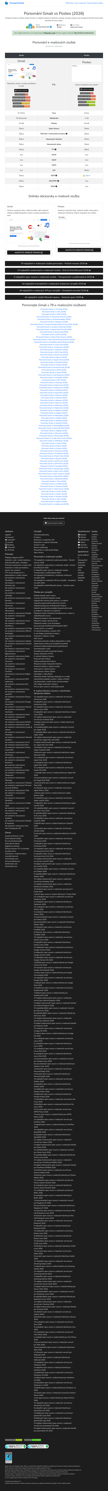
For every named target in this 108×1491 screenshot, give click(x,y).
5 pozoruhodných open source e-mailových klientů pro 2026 (54, 1348)
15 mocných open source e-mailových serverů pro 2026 (52, 829)
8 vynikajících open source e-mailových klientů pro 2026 (53, 903)
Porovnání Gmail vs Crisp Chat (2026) (54, 344)
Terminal (9, 550)
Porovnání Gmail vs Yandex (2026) (54, 494)
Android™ (10, 540)
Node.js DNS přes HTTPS (43, 654)
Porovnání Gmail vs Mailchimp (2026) (54, 405)
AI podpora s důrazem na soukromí (47, 611)
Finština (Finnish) (97, 559)
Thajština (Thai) (97, 617)
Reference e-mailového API (44, 540)
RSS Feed (83, 547)
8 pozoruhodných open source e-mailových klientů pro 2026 (54, 923)
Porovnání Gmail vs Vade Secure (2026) (54, 489)
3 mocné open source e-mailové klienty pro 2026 (53, 974)
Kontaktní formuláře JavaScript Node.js (48, 651)
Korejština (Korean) (95, 589)
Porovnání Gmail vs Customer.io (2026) (54, 347)
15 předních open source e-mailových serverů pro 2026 (52, 748)
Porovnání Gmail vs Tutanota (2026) (54, 486)
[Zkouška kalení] (21, 94)
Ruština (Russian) (95, 604)
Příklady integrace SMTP (14, 557)
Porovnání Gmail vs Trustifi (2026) (54, 484)
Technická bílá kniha (41, 535)
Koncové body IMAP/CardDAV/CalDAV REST (51, 626)
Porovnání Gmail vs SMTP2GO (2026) (54, 463)
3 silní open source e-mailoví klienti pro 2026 (54, 1399)
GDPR (80, 568)
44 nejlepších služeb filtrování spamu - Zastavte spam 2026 (54, 297)
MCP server (38, 638)
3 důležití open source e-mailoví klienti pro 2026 (53, 824)
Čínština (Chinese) (95, 540)
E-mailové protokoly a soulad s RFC (47, 631)
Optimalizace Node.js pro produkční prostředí (51, 643)
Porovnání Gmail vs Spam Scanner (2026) (54, 474)
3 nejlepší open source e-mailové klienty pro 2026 (53, 984)
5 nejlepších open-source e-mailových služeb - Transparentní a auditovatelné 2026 (54, 277)
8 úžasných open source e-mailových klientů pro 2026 (52, 933)
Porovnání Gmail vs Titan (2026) (54, 481)
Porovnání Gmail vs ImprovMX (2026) (54, 393)
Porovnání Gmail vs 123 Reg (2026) (54, 309)
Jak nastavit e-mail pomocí (15, 579)
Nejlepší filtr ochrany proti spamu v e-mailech (51, 600)
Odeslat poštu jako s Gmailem (16, 562)
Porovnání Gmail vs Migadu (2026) (54, 431)
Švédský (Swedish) (95, 613)
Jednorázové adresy (12, 843)
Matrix (81, 542)
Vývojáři (37, 531)
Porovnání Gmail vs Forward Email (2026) (54, 367)
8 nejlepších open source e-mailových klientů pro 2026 (52, 703)
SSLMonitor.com (11, 866)
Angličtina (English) (95, 556)
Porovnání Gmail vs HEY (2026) (54, 380)
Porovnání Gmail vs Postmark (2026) (54, 451)
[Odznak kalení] (8, 1458)
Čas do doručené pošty (13, 841)
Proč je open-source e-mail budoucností (49, 686)
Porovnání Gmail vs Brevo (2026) (54, 334)
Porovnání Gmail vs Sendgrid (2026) (54, 466)
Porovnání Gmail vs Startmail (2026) (54, 479)
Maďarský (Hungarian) (95, 573)
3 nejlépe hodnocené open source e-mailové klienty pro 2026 (55, 1287)
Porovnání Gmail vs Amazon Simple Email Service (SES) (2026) (54, 324)
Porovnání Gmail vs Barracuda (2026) (54, 332)
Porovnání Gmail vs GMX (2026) (54, 370)
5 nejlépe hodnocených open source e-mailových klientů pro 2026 (55, 743)
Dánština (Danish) (94, 547)
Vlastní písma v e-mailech (43, 628)
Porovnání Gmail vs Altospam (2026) (54, 322)
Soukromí (82, 3)
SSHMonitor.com (11, 864)
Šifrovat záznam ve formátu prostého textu (17, 849)
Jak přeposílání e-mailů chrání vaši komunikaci (51, 681)
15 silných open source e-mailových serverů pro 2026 (55, 1394)
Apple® (8, 535)
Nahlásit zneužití (81, 574)
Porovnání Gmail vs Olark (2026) (54, 443)
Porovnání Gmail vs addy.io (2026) (54, 501)
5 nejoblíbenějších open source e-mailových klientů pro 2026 (54, 733)
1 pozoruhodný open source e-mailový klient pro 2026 (54, 784)
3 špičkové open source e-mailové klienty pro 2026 (51, 994)
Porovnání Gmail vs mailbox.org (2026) (54, 504)
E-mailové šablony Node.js (44, 656)
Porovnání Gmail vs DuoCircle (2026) (54, 355)
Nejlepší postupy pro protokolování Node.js (50, 605)
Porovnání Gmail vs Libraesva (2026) (54, 400)
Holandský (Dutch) (95, 551)
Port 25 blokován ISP (13, 828)
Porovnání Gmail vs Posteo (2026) (54, 448)
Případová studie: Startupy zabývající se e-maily (52, 676)
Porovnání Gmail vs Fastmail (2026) (53, 362)
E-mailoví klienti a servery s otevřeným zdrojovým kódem (52, 692)
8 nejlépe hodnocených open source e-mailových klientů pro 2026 (55, 865)
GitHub (82, 537)
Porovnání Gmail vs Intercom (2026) (54, 395)
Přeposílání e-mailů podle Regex (46, 550)
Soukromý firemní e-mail (14, 836)
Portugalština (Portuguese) (96, 600)
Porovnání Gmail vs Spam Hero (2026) (53, 471)
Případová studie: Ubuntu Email (46, 621)
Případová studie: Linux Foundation (47, 623)
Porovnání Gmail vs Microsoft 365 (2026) (54, 428)
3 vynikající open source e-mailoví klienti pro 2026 (55, 1338)
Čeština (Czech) (97, 543)
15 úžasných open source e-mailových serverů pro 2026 (53, 789)
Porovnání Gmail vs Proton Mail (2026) (54, 456)
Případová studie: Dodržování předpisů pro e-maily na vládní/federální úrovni (54, 614)
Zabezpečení (82, 560)
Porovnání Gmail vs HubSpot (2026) (54, 390)
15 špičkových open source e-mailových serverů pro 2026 (53, 989)
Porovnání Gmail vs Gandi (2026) (54, 372)
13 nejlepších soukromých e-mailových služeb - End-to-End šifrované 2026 (54, 270)
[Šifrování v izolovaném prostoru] (67, 133)
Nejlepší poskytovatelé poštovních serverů (50, 603)
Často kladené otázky (95, 3)
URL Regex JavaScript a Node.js (46, 684)
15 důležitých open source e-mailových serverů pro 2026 (53, 819)
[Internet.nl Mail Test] (21, 100)
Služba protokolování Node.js (45, 661)
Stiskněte (81, 578)
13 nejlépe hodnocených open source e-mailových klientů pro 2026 (53, 885)
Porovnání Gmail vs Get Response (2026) (54, 375)
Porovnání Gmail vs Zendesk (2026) (53, 496)
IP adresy (37, 537)
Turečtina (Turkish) (95, 620)
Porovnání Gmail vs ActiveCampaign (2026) (54, 319)
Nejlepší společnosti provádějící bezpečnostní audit (53, 608)
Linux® (9, 542)
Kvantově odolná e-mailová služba (47, 666)
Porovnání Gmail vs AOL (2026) (54, 312)
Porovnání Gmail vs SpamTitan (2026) (54, 476)
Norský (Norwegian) (96, 593)
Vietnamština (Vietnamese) (96, 629)
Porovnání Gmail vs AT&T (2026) (54, 314)
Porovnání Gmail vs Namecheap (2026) (54, 436)
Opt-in (87, 175)
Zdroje (8, 832)
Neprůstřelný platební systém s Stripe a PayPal (51, 679)
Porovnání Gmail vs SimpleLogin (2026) (54, 469)
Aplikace (9, 531)
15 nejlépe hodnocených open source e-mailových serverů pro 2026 (53, 718)
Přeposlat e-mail (49, 33)
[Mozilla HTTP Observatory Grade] (21, 103)
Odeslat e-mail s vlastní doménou (17, 560)
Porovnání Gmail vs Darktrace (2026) (54, 350)
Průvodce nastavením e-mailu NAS (18, 565)
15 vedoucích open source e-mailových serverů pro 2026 (53, 1029)
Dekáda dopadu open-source (45, 595)
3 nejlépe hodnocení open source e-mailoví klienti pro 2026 (54, 723)
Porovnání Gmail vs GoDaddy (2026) (54, 377)
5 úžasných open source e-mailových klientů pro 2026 (52, 1075)
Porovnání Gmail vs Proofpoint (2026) (54, 453)
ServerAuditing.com (12, 861)
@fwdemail (83, 540)
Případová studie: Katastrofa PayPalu (48, 664)
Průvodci (9, 554)
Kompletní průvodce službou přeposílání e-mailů (52, 641)
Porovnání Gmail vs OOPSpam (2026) (54, 441)
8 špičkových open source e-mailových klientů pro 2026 (52, 1419)
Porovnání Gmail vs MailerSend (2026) (54, 408)
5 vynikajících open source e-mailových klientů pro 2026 (53, 763)
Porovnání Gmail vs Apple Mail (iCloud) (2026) (54, 329)
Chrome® (10, 547)
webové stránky (21, 91)
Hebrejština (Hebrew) (95, 569)
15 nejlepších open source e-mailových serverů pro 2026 (53, 698)
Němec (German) (97, 566)
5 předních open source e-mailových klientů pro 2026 (54, 753)
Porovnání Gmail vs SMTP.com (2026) (54, 461)
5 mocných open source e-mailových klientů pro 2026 (54, 1257)
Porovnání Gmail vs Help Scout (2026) (54, 385)
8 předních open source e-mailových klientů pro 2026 (55, 1176)
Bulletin (82, 535)
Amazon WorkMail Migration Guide (47, 598)
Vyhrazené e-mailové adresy (15, 854)
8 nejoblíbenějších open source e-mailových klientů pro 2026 (54, 814)
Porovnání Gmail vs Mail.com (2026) (54, 403)
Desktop (9, 545)
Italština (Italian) (97, 581)
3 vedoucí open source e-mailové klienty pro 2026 (54, 1034)
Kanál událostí (83, 555)
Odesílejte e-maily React (43, 674)
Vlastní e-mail (39, 545)
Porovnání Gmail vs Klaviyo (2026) (54, 398)
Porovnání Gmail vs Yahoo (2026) (54, 491)
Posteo (86, 62)
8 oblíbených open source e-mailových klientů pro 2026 (52, 1237)
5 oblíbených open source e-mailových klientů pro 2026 (52, 953)
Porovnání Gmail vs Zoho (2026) (54, 499)
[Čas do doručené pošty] (55, 149)
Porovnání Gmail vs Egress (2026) (54, 357)
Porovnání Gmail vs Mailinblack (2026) (54, 415)
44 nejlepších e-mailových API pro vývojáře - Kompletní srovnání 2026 (54, 290)
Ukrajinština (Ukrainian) (95, 624)
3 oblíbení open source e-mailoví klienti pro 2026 (54, 1378)
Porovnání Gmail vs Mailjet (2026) (54, 418)
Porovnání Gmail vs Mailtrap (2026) (54, 420)
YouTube (82, 545)
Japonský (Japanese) (95, 584)
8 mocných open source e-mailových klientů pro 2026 (55, 834)
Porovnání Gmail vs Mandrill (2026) (54, 423)
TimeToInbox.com (11, 859)
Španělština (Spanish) (95, 609)
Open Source (39, 552)
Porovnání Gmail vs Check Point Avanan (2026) (54, 337)
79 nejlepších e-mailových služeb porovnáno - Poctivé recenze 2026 (54, 263)
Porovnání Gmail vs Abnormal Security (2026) (54, 317)
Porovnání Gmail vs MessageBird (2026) (54, 425)
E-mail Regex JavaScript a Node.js (46, 633)
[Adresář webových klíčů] (56, 186)
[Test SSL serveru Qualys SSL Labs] (21, 106)
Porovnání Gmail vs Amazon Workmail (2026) (54, 327)
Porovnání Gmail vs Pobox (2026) (54, 446)
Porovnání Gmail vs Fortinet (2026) (54, 365)
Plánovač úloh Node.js (42, 659)
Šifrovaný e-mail (72, 3)
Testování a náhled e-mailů (44, 636)
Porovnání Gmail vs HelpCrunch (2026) (54, 388)
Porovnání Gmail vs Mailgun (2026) (54, 413)
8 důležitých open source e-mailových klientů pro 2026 (54, 1105)
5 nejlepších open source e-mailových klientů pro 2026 (55, 804)
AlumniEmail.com (11, 856)
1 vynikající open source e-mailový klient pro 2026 (54, 774)
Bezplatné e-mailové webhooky (46, 542)
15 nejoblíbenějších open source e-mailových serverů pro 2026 (54, 728)
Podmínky (81, 565)
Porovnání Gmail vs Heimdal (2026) (53, 382)
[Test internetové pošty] (38, 1446)
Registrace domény (12, 846)
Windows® (9, 537)
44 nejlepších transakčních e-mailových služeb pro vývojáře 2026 (54, 283)
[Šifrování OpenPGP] (58, 181)
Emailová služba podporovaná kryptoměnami (51, 646)
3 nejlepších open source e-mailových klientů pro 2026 (52, 1368)
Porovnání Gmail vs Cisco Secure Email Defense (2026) (54, 339)
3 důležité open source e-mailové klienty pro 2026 (53, 963)
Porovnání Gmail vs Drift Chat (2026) (54, 352)
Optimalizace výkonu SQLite (44, 671)
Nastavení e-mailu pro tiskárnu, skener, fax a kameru (16, 569)
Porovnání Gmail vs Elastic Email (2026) (54, 360)
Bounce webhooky (41, 547)
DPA (79, 570)
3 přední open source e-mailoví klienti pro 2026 (55, 894)
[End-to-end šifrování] (56, 175)
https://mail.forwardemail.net (84, 33)
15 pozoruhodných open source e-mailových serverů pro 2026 (53, 779)
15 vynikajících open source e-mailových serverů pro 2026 (53, 758)
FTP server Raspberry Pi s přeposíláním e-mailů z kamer (16, 574)
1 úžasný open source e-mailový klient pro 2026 (52, 794)
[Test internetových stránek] (15, 1446)
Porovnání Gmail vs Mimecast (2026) (54, 433)
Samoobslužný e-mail (42, 649)
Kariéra (80, 580)
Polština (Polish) (97, 597)
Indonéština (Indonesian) (96, 578)
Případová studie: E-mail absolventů (47, 618)
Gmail (21, 61)
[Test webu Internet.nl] (21, 97)
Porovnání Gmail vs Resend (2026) (54, 458)
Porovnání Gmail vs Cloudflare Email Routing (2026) (54, 342)
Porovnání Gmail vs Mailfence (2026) (54, 410)
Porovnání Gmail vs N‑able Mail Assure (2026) (54, 438)
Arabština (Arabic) (95, 536)
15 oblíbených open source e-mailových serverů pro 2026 (53, 948)
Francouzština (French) (96, 562)
